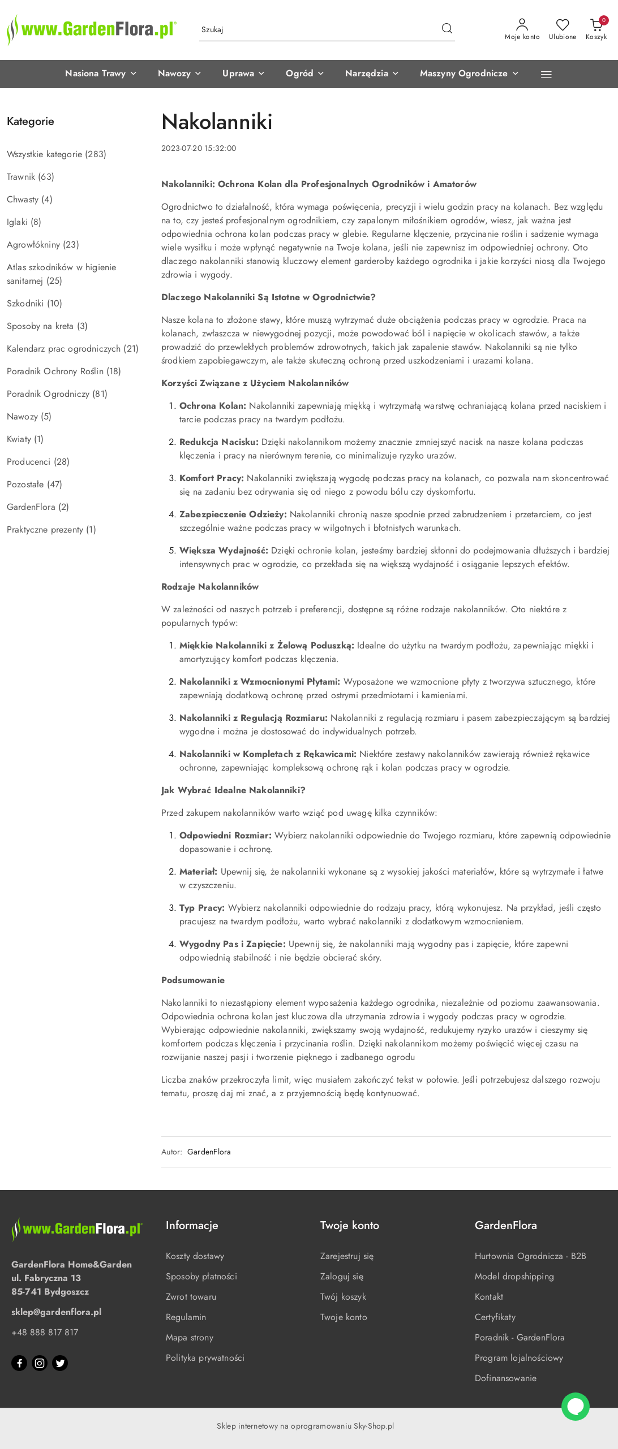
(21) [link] (131, 348)
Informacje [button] (192, 1225)
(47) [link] (55, 484)
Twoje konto (343, 1316)
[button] (101, 74)
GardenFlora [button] (506, 1225)
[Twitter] (60, 1363)
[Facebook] (19, 1363)
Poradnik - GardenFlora (520, 1337)
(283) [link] (95, 154)
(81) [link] (100, 393)
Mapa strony (189, 1337)
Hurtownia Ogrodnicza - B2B (530, 1255)
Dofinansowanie (506, 1378)
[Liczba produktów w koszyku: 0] (596, 30)
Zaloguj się (341, 1276)
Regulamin (186, 1316)
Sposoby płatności (201, 1276)
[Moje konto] (522, 30)
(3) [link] (82, 325)
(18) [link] (114, 371)
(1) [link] (39, 438)
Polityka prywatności (205, 1357)
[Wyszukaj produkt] (327, 30)
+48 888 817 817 (44, 1332)
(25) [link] (54, 280)
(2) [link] (63, 506)
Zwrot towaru (191, 1296)
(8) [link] (36, 221)
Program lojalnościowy (519, 1357)
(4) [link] (46, 199)
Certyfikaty (495, 1316)
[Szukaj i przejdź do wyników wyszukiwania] (447, 29)
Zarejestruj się (347, 1255)
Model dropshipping (514, 1276)
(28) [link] (62, 461)
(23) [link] (71, 244)
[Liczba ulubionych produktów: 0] (562, 30)
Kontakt (489, 1296)
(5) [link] (46, 416)
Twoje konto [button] (349, 1225)
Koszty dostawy (195, 1255)
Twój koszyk (343, 1296)
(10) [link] (55, 303)
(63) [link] (46, 176)
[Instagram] (40, 1363)
